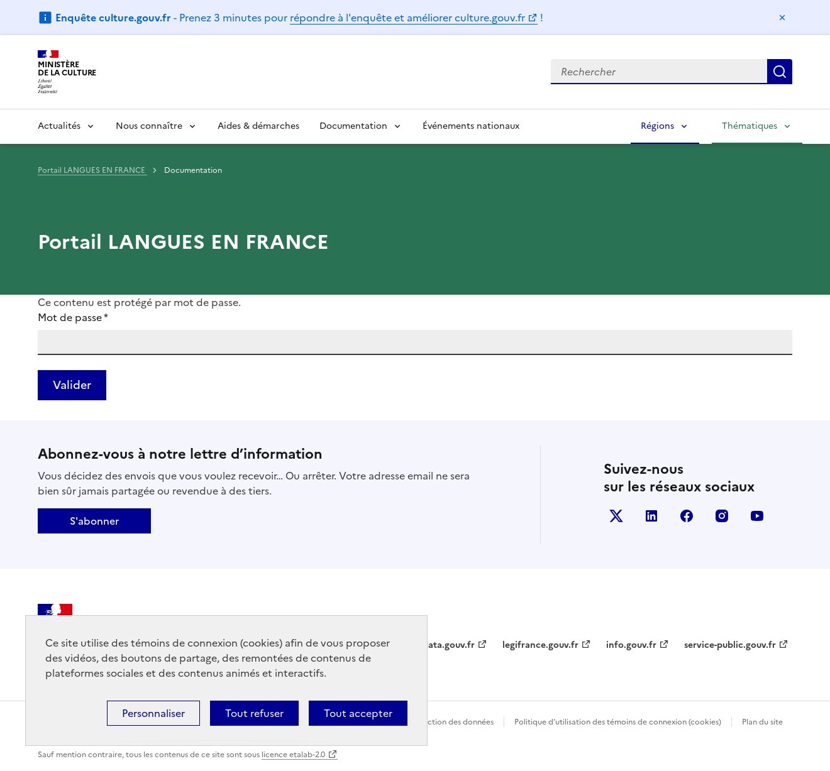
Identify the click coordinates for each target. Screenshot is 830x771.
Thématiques (749, 126)
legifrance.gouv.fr (540, 645)
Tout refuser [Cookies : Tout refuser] (254, 713)
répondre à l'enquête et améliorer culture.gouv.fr (407, 17)
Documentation (353, 126)
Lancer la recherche (779, 71)
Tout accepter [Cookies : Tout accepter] (358, 713)
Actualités (59, 126)
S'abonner (94, 520)
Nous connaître (149, 126)
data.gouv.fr (449, 645)
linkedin (651, 515)
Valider (72, 384)
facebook (686, 515)
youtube (757, 515)
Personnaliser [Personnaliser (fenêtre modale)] (153, 713)
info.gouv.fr (631, 645)
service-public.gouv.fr (730, 645)
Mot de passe (73, 317)
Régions (657, 126)
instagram (721, 515)
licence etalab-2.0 (293, 754)
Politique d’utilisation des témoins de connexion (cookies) (617, 722)
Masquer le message (782, 18)
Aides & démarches (258, 126)
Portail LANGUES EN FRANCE (92, 170)
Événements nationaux (471, 126)
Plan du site (762, 722)
